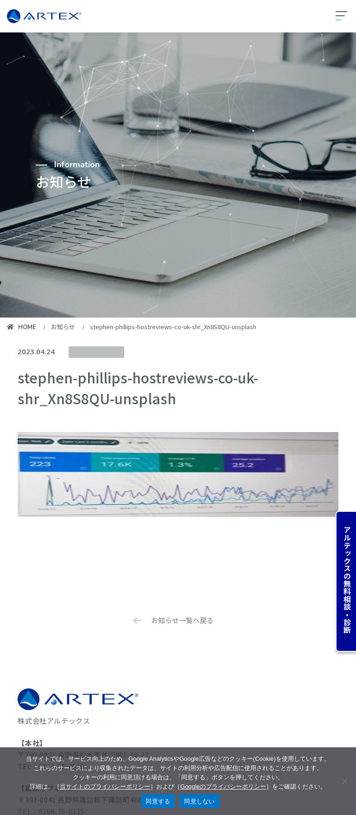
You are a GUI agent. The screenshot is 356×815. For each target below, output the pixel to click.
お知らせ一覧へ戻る (182, 620)
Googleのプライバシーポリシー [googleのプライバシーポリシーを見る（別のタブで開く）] (223, 786)
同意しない (199, 801)
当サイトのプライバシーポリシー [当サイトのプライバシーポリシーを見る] (105, 786)
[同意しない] (344, 781)
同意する (158, 801)
